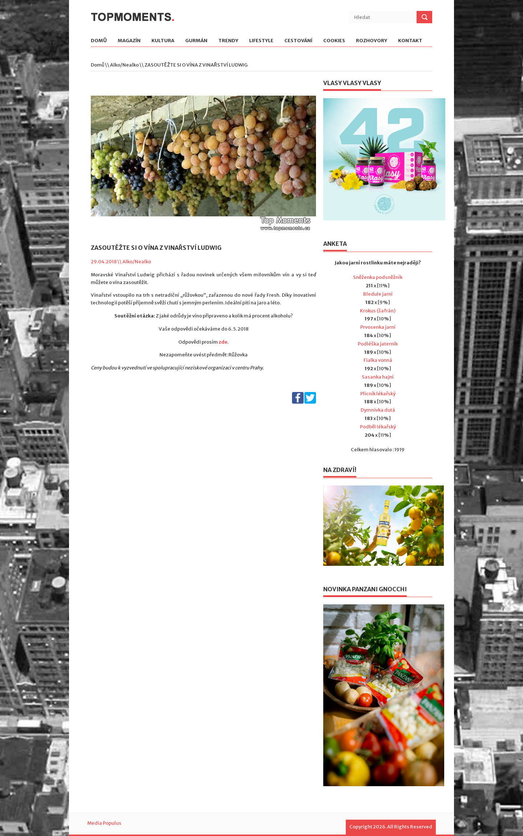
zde (223, 342)
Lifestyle (261, 41)
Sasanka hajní (378, 377)
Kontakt (410, 41)
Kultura (162, 41)
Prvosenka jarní (378, 327)
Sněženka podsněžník (377, 277)
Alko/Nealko (124, 65)
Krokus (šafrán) (378, 311)
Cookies (334, 41)
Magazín (129, 41)
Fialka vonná (378, 360)
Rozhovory (371, 41)
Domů (99, 41)
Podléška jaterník (378, 344)
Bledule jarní (378, 294)
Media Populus (104, 823)
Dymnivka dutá (378, 410)
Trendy (228, 41)
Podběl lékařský (378, 427)
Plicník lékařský (378, 394)
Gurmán (196, 41)
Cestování (298, 41)
